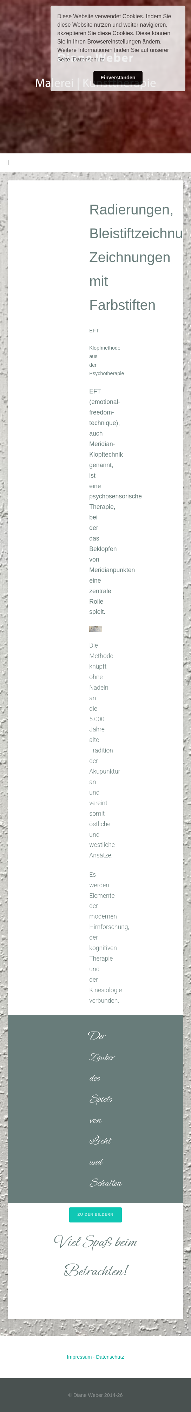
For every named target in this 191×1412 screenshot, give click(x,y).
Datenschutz (110, 1357)
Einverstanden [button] (117, 77)
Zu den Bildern (96, 1214)
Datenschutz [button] (88, 59)
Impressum (79, 1357)
